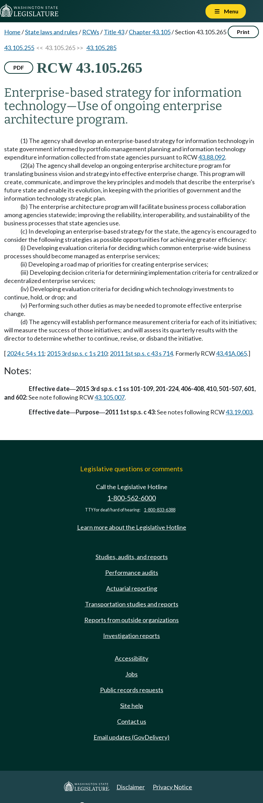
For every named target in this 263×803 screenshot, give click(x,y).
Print (243, 31)
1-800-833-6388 (159, 509)
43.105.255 (19, 47)
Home (12, 32)
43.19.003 (239, 412)
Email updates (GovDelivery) (131, 737)
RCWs (90, 32)
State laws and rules (51, 32)
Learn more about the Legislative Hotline (131, 527)
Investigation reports (131, 635)
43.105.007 (110, 397)
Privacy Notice (172, 787)
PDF (18, 67)
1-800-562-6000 (131, 498)
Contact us (131, 721)
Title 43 (114, 32)
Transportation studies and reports (131, 604)
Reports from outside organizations (131, 620)
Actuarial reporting (131, 588)
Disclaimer (130, 787)
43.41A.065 (231, 353)
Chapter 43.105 (150, 32)
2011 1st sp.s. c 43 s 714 (141, 353)
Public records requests (131, 690)
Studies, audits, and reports (132, 556)
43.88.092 (211, 157)
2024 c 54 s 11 (25, 353)
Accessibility (131, 658)
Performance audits (131, 572)
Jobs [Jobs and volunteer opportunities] (131, 674)
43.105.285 (101, 47)
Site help (131, 705)
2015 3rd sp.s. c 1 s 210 (77, 353)
